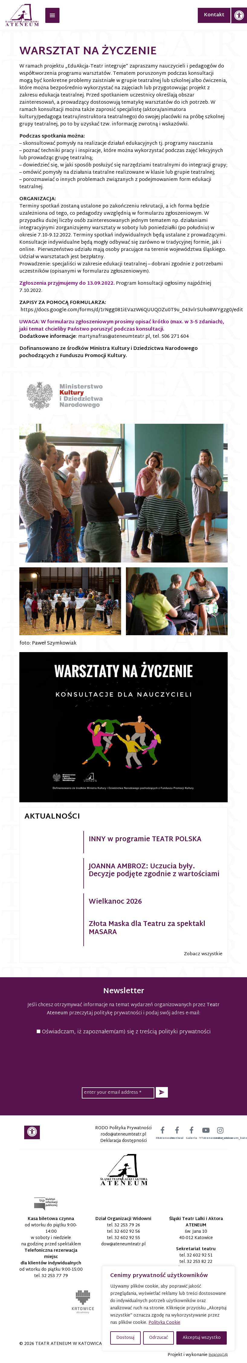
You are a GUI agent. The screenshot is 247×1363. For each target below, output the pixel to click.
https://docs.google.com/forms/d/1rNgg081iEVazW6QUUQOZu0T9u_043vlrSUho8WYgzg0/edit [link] (132, 310)
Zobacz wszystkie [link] (203, 954)
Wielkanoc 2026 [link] (115, 902)
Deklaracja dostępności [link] (123, 1141)
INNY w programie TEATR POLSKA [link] (145, 840)
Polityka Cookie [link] (164, 1323)
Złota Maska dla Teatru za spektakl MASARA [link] (147, 928)
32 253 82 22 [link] (199, 1262)
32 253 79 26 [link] (127, 1225)
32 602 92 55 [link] (127, 1238)
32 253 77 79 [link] (55, 1276)
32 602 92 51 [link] (200, 1255)
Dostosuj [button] (125, 1338)
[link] (239, 15)
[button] (162, 1092)
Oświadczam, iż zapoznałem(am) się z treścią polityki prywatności (124, 1032)
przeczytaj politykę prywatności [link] (105, 1013)
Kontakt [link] (214, 15)
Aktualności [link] (52, 817)
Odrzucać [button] (158, 1338)
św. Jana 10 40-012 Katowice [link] (196, 1235)
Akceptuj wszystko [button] (202, 1338)
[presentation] (123, 1060)
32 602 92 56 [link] (127, 1231)
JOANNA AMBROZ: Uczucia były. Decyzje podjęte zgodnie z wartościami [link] (154, 871)
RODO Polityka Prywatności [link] (123, 1128)
